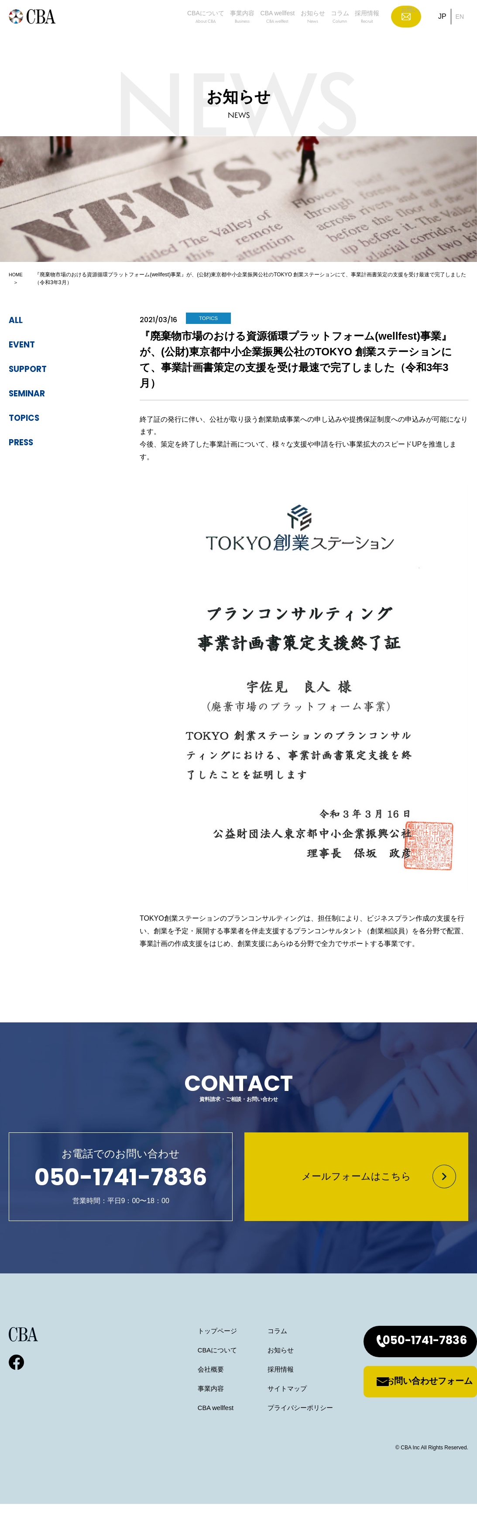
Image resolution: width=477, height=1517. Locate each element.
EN (459, 30)
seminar (32, 394)
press (25, 442)
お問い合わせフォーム (411, 1394)
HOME (16, 275)
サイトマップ (258, 1401)
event (25, 345)
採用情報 (370, 31)
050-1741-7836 (407, 1354)
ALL (17, 320)
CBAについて (132, 31)
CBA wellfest (235, 31)
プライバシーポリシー (272, 1420)
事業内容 (185, 31)
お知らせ (287, 31)
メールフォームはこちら (356, 1183)
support (33, 369)
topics (28, 418)
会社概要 (178, 1382)
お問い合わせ (413, 30)
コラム (328, 31)
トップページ (185, 1344)
